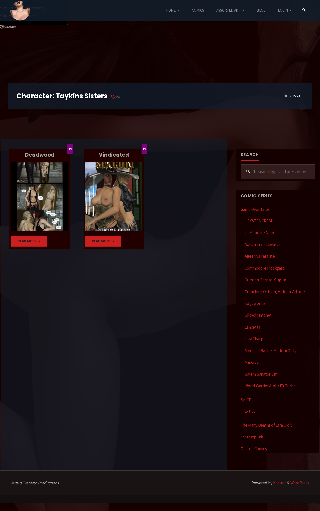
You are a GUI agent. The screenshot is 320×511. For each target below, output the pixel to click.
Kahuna (279, 483)
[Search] (304, 10)
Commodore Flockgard (265, 268)
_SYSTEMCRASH (259, 220)
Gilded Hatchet (258, 315)
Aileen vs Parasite (260, 256)
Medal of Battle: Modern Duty (270, 350)
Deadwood (39, 154)
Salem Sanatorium (261, 374)
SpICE (246, 400)
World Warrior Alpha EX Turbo (270, 385)
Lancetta (252, 327)
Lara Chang (254, 338)
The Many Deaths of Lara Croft (266, 425)
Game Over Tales (255, 209)
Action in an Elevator (262, 244)
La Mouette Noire (260, 232)
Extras (250, 411)
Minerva (252, 362)
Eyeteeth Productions (20, 10)
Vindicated (114, 154)
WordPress (299, 483)
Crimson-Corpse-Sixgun (265, 279)
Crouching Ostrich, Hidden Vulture (275, 291)
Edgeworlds (255, 303)
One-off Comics (254, 448)
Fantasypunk (252, 437)
